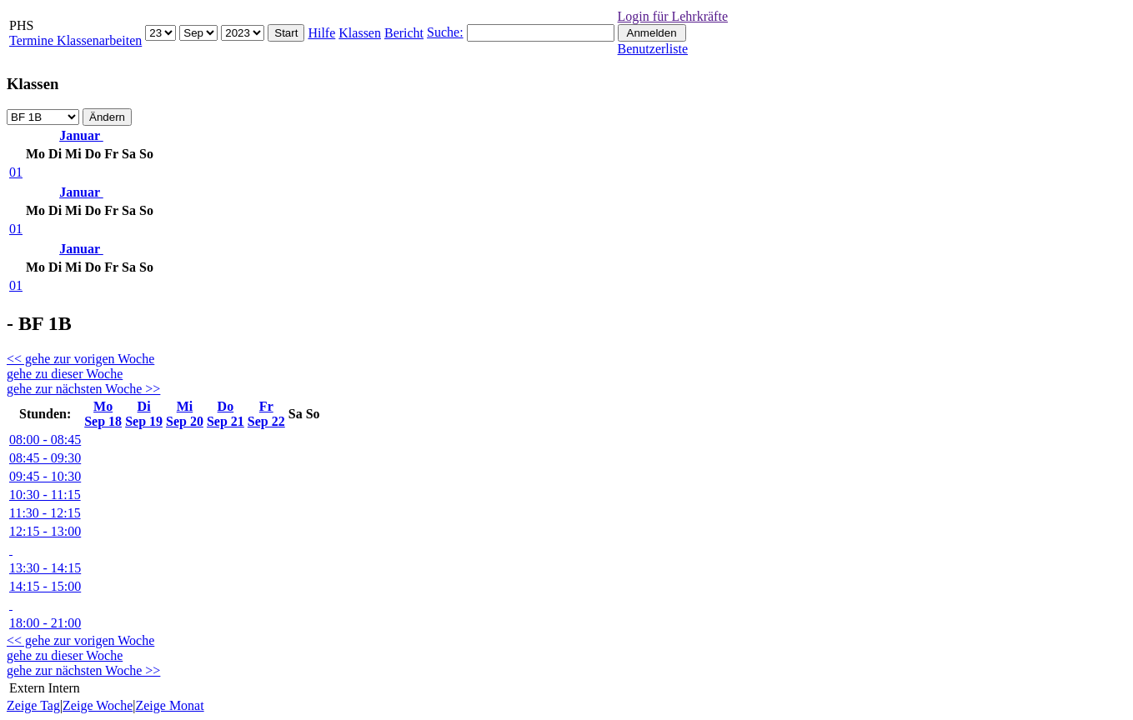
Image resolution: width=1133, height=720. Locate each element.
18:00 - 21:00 (45, 623)
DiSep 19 (144, 413)
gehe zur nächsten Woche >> (83, 389)
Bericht (404, 33)
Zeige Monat (169, 705)
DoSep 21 (225, 413)
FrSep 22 (266, 413)
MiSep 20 (184, 413)
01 (16, 172)
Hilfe (321, 33)
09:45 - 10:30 (45, 476)
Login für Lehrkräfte (673, 16)
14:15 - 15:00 (45, 586)
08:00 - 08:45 (45, 439)
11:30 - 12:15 (45, 513)
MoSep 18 (103, 413)
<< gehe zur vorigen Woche (80, 359)
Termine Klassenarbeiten (75, 40)
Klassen (359, 33)
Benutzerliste (653, 49)
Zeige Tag (33, 705)
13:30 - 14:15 (45, 568)
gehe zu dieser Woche (65, 374)
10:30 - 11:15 (45, 495)
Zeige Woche (98, 705)
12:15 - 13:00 (45, 531)
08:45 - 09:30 (45, 458)
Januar (81, 135)
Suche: (445, 32)
